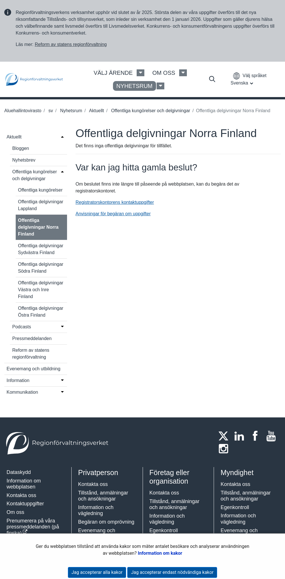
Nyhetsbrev (23, 160)
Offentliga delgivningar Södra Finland (40, 268)
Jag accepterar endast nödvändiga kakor (172, 572)
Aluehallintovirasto (22, 110)
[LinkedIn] (241, 436)
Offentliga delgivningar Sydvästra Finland (40, 249)
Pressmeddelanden (32, 338)
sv (50, 110)
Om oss (15, 512)
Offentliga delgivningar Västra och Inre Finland (40, 289)
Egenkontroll (163, 530)
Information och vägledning (96, 510)
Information (18, 380)
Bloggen (20, 148)
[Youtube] (273, 436)
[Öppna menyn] (62, 136)
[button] (248, 79)
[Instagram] (225, 448)
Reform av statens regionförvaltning (71, 44)
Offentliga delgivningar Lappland (40, 205)
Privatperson (98, 473)
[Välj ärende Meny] (140, 72)
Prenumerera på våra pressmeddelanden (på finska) (33, 527)
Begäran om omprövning (106, 522)
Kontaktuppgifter (25, 503)
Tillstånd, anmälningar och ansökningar (103, 496)
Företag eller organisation (169, 477)
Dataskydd (19, 472)
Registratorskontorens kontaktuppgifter (115, 202)
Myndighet (237, 473)
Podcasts (21, 326)
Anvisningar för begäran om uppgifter (113, 213)
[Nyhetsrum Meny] (160, 86)
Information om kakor (160, 553)
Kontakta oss (21, 495)
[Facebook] (257, 436)
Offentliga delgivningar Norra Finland (38, 227)
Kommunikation (22, 392)
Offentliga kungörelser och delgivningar (150, 110)
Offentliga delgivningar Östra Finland (40, 311)
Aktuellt (96, 110)
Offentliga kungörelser (40, 190)
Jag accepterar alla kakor (97, 572)
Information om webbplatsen (24, 484)
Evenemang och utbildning (33, 368)
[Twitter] (225, 436)
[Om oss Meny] (183, 72)
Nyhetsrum (70, 110)
